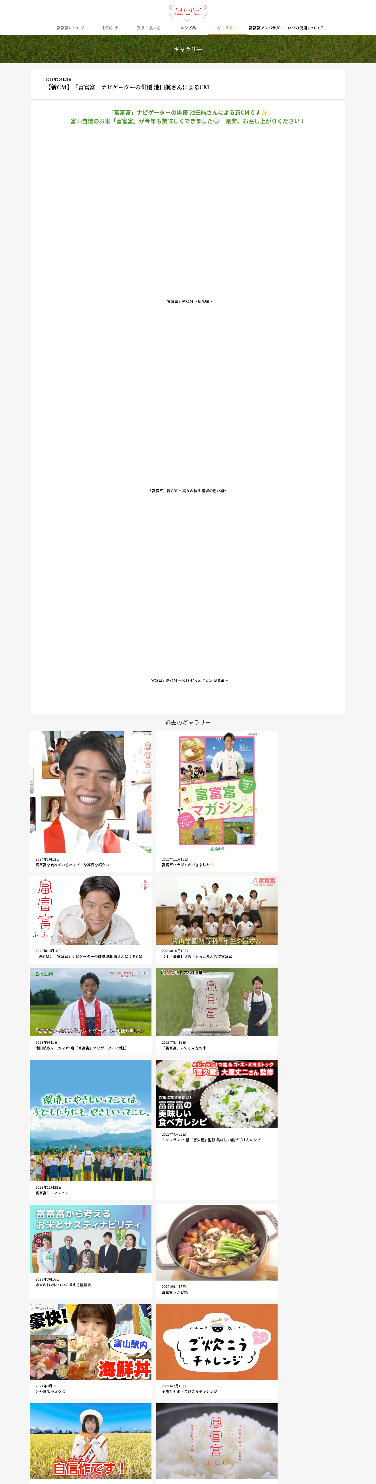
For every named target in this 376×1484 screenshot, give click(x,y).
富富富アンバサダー (266, 28)
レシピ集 (188, 28)
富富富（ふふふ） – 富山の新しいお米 (188, 12)
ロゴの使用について (305, 28)
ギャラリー (227, 28)
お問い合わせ (166, 1441)
